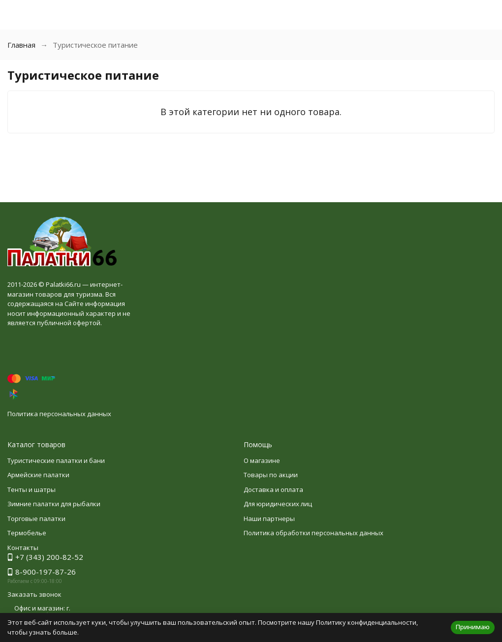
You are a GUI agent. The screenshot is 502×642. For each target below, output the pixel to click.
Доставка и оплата (273, 489)
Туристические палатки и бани (56, 460)
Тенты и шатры (31, 489)
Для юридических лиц (278, 503)
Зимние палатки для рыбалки (53, 503)
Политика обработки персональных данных (313, 532)
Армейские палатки (38, 474)
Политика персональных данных (59, 413)
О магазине (262, 460)
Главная (21, 45)
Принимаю (473, 626)
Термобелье (26, 532)
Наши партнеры (269, 518)
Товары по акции (271, 474)
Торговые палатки (36, 518)
